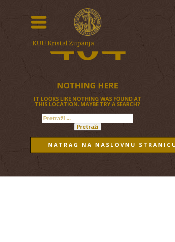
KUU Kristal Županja (63, 43)
